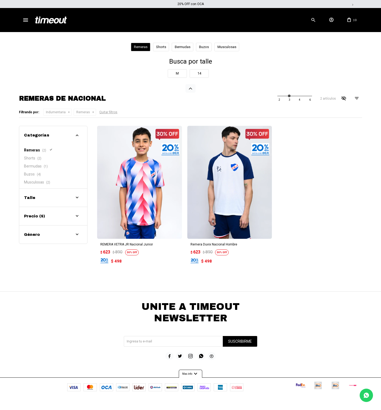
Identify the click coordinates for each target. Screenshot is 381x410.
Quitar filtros (108, 112)
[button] (313, 20)
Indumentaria (56, 112)
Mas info (190, 373)
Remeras (83, 112)
